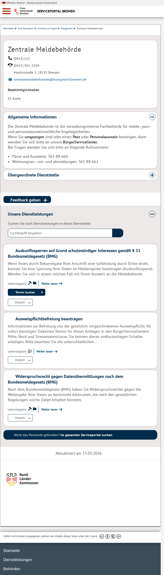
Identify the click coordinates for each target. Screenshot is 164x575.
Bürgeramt (68, 28)
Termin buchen (25, 292)
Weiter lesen (49, 284)
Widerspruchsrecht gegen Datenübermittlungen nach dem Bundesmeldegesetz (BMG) (65, 379)
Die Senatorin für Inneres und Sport (39, 28)
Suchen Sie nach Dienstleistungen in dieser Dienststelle (49, 223)
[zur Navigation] (6, 11)
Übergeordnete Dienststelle (33, 175)
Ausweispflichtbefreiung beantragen (49, 319)
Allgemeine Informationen (32, 117)
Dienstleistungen (17, 560)
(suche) (117, 233)
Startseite (11, 550)
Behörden (10, 28)
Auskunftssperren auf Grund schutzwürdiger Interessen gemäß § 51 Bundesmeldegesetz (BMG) (74, 253)
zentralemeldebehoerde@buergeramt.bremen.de (50, 79)
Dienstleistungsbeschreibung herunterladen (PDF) (156, 33)
